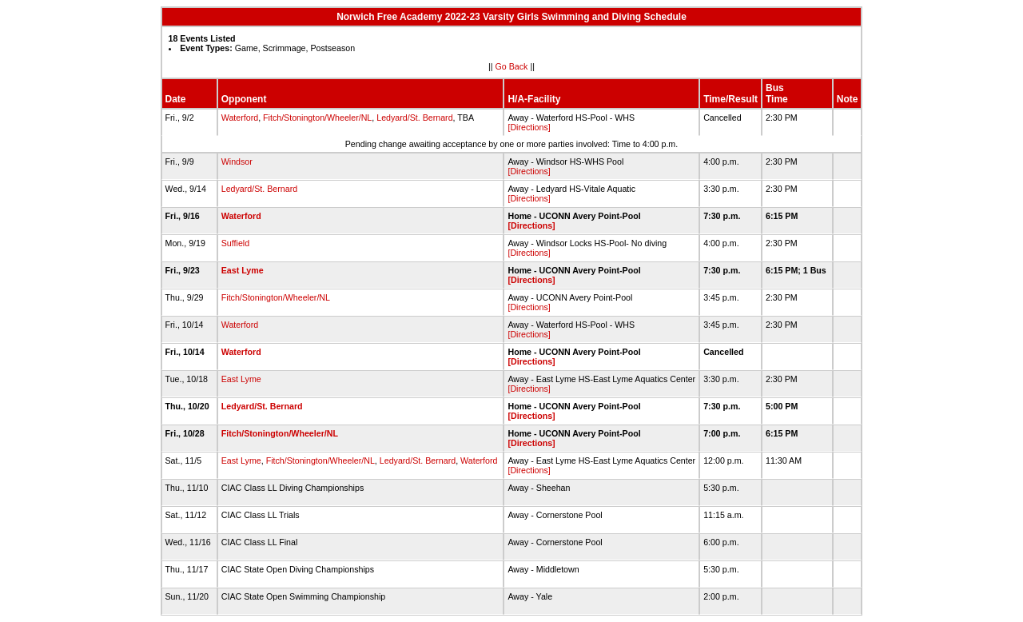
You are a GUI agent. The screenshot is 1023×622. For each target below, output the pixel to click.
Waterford (239, 117)
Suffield (235, 243)
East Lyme (242, 270)
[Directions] (529, 127)
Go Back (512, 66)
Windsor (237, 161)
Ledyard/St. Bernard (414, 117)
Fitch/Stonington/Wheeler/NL (317, 117)
